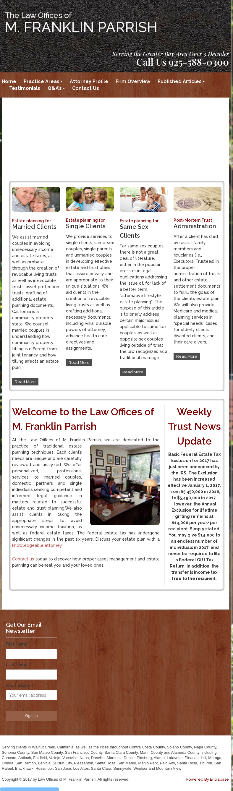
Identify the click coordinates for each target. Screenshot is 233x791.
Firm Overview (133, 81)
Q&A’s (55, 88)
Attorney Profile (89, 81)
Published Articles (180, 81)
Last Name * (18, 664)
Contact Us (85, 88)
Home (9, 81)
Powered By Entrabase (207, 779)
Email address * (21, 685)
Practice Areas (41, 81)
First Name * (18, 644)
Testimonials (24, 88)
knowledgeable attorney (37, 545)
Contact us (23, 559)
